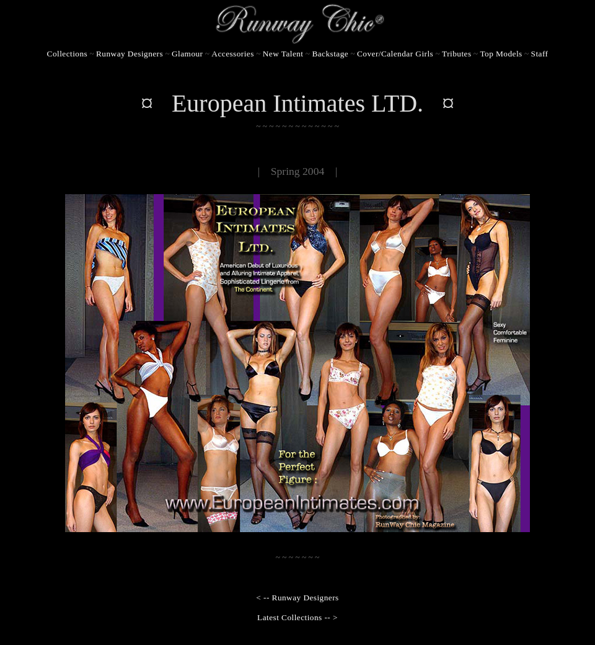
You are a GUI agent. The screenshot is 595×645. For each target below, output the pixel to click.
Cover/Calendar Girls (395, 53)
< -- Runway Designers (297, 597)
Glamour (187, 53)
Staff (540, 53)
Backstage (330, 53)
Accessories (232, 53)
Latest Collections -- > (297, 617)
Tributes (456, 53)
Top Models (501, 53)
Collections (67, 53)
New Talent (283, 53)
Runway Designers (129, 53)
